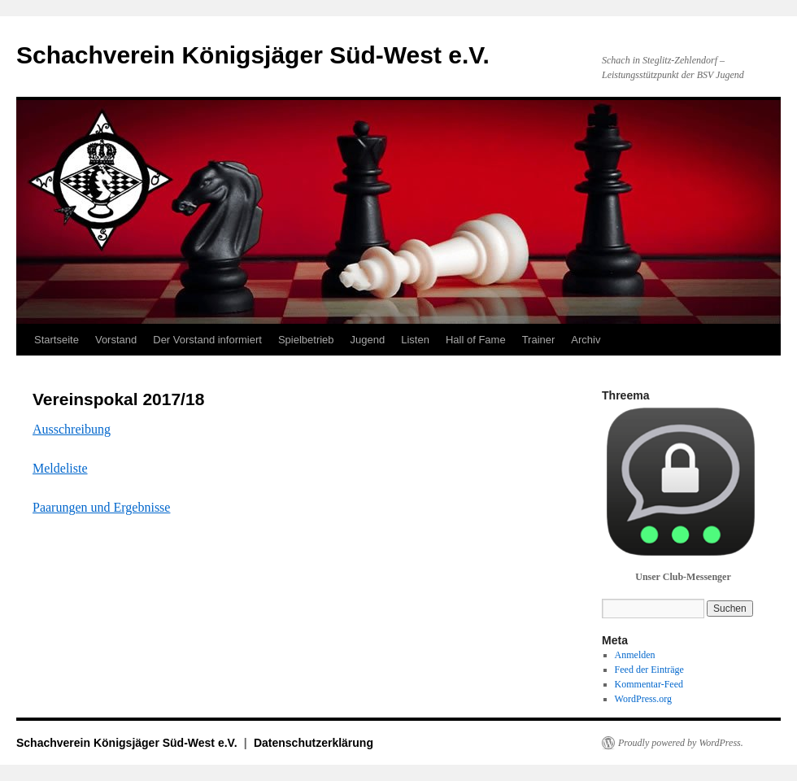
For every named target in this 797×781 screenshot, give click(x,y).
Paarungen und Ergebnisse (101, 507)
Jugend (368, 340)
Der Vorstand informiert (207, 340)
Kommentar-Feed (649, 684)
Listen (415, 340)
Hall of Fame (476, 340)
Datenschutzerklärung (313, 742)
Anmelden (635, 655)
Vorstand (116, 340)
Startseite (56, 340)
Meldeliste (60, 468)
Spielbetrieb (306, 340)
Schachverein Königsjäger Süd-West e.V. (253, 54)
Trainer (538, 340)
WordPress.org (643, 699)
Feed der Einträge (649, 669)
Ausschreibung (72, 429)
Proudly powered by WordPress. (680, 742)
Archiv (585, 340)
